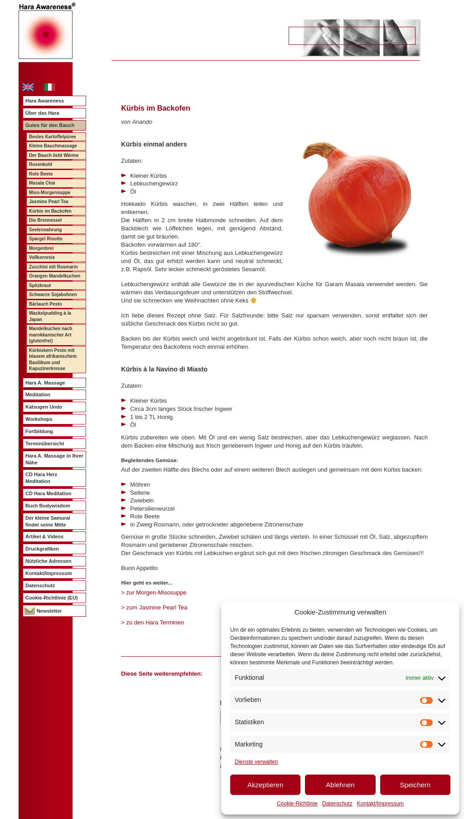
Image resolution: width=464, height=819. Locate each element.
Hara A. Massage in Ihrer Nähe (54, 459)
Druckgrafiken (42, 548)
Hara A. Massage (45, 382)
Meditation (37, 394)
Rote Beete (41, 173)
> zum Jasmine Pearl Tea (154, 607)
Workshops (39, 419)
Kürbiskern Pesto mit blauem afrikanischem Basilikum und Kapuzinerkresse (53, 359)
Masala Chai (42, 182)
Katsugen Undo (43, 407)
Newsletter (49, 611)
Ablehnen (340, 785)
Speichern (415, 785)
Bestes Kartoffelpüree (52, 136)
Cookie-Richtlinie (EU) (51, 597)
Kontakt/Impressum (380, 803)
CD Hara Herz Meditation (41, 478)
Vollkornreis (42, 257)
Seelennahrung (45, 229)
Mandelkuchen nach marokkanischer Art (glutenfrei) (50, 334)
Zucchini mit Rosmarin (53, 266)
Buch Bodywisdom (47, 505)
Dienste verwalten (256, 762)
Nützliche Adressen (48, 561)
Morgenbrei (41, 248)
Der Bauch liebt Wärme (53, 155)
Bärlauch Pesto (45, 304)
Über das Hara (42, 113)
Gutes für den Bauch (49, 125)
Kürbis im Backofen (50, 211)
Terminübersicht (44, 443)
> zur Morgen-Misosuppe (153, 592)
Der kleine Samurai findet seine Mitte (47, 521)
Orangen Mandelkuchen (54, 275)
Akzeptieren (265, 785)
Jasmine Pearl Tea (48, 201)
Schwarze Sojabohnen (53, 294)
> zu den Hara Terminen (152, 622)
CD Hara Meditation (48, 493)
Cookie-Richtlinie (297, 803)
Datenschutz (337, 803)
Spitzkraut (40, 285)
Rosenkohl (40, 164)
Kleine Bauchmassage (53, 145)
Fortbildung (39, 431)
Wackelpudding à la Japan (50, 316)
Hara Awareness (44, 100)
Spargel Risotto (46, 238)
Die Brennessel (45, 220)
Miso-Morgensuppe (50, 192)
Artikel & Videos (44, 536)
